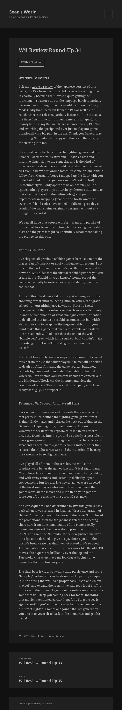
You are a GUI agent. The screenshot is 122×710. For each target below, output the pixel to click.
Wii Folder (38, 273)
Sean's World (23, 12)
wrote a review (42, 86)
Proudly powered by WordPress (36, 703)
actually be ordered (45, 282)
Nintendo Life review (62, 534)
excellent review (79, 268)
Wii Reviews (58, 636)
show (38, 62)
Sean (43, 636)
